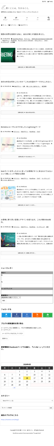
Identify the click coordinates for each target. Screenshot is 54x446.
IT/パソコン (13, 25)
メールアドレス (6, 288)
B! (27, 315)
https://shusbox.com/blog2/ (10, 419)
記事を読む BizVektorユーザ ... (27, 156)
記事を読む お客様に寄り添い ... (27, 253)
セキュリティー (39, 40)
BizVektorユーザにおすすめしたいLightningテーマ (20, 127)
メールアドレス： (6, 330)
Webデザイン (5, 40)
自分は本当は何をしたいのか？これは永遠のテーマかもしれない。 (27, 81)
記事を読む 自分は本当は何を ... (27, 112)
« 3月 (14, 387)
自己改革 (44, 86)
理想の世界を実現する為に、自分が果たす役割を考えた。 (23, 34)
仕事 (24, 86)
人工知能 (12, 42)
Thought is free (36, 433)
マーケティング (5, 42)
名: (2, 282)
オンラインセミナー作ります (25, 40)
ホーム (4, 25)
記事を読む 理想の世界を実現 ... (27, 67)
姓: (2, 275)
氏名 (3, 273)
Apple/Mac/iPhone (18, 39)
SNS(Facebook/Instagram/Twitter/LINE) (42, 39)
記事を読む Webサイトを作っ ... (27, 205)
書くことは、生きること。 (33, 86)
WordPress (14, 40)
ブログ (45, 40)
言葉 (47, 227)
